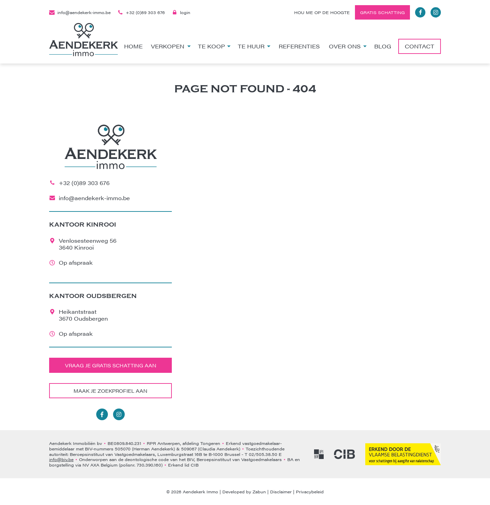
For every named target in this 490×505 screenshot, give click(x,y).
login (181, 12)
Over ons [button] (348, 46)
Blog (382, 46)
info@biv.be (61, 459)
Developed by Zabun (244, 492)
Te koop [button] (214, 46)
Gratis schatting (382, 12)
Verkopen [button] (171, 46)
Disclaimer (281, 492)
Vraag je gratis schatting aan (110, 365)
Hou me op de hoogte (322, 12)
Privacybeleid (310, 492)
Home (133, 46)
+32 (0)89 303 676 (141, 12)
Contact (419, 46)
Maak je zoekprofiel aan (110, 390)
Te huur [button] (254, 46)
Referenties (299, 46)
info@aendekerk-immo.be (80, 12)
